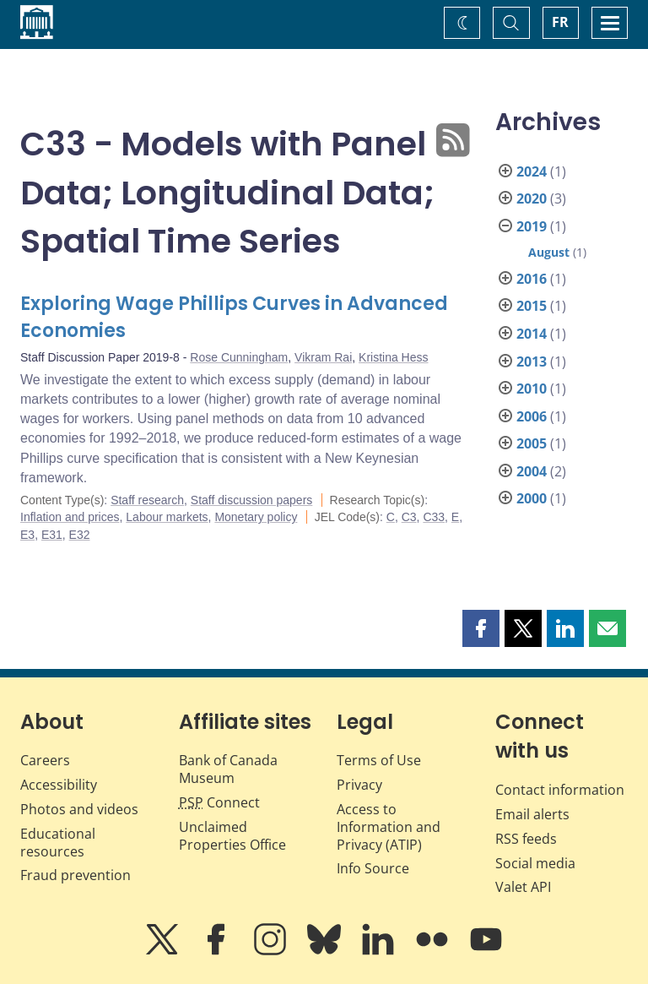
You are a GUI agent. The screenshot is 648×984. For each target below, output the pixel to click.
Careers (45, 760)
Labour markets (167, 517)
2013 (531, 361)
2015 (531, 305)
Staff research (147, 500)
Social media (535, 863)
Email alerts (532, 814)
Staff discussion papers (252, 500)
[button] (481, 628)
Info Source (373, 868)
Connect (219, 802)
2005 (531, 443)
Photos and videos (79, 809)
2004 (531, 471)
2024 (531, 171)
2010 (531, 388)
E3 (27, 534)
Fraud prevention (75, 875)
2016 (531, 278)
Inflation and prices (70, 517)
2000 (531, 498)
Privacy (359, 784)
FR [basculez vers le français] (560, 22)
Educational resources (57, 842)
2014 (531, 333)
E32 (79, 534)
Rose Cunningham (239, 357)
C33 (434, 517)
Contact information (559, 789)
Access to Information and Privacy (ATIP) (388, 827)
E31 (51, 534)
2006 (531, 416)
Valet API (523, 887)
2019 (531, 226)
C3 (409, 517)
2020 (531, 198)
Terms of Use (379, 760)
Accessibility (58, 784)
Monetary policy (255, 517)
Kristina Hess (393, 357)
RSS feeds (526, 838)
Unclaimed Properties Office (232, 836)
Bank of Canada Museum (228, 769)
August (549, 252)
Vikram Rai (323, 357)
